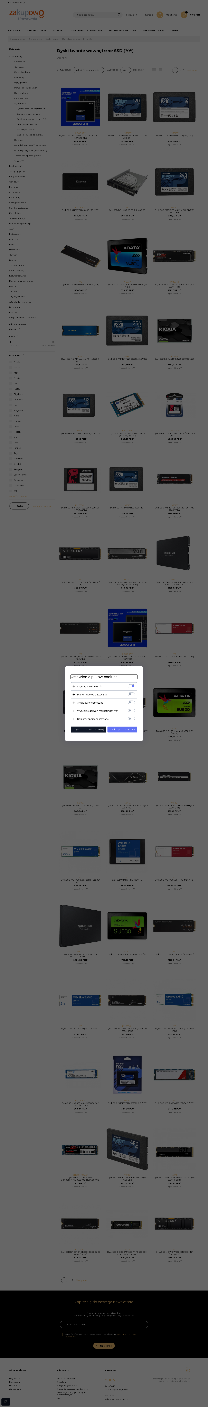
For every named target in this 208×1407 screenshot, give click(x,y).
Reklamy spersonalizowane (93, 718)
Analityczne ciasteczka (90, 702)
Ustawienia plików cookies (94, 677)
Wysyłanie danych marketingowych (98, 710)
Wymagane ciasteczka (90, 686)
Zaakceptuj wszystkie (122, 729)
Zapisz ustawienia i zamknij (88, 729)
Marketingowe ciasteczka (92, 694)
